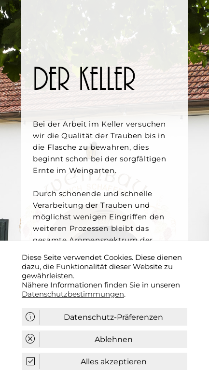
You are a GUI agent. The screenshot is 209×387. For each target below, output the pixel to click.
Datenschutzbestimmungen (73, 294)
